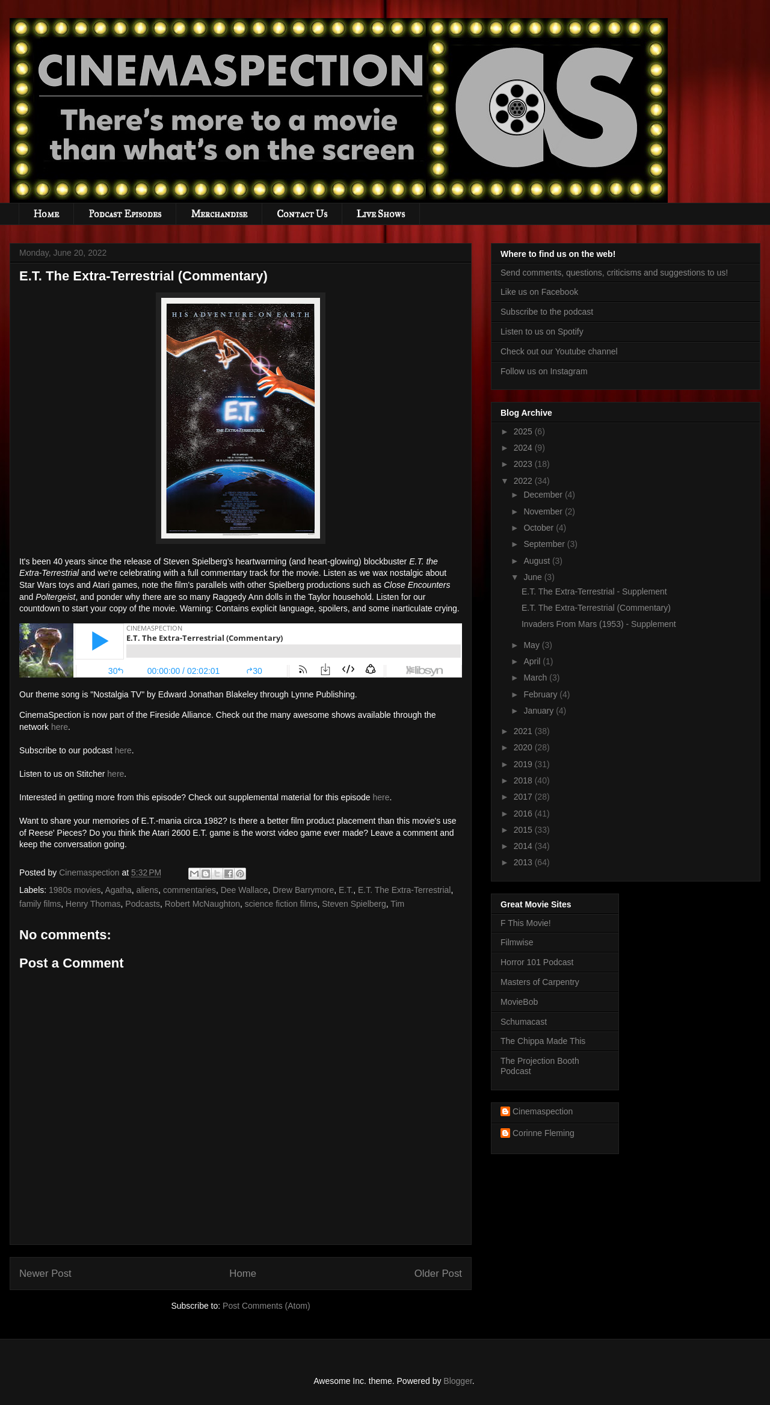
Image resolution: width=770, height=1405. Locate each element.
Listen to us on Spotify (542, 331)
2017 (524, 796)
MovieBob (519, 1002)
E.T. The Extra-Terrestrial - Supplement (594, 591)
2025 (524, 431)
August (537, 561)
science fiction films (281, 904)
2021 (524, 731)
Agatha (118, 890)
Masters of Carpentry (539, 982)
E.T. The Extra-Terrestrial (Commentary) (596, 608)
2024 (524, 447)
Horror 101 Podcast (536, 962)
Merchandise (219, 214)
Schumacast (523, 1022)
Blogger (457, 1381)
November (543, 511)
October (539, 528)
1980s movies (74, 890)
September (545, 544)
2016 (524, 813)
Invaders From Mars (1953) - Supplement (599, 624)
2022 (524, 481)
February (541, 694)
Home (46, 214)
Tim (397, 904)
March (536, 677)
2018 (524, 780)
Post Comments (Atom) (266, 1306)
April (533, 661)
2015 (524, 830)
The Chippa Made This (542, 1041)
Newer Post (45, 1273)
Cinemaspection (543, 1111)
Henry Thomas (93, 904)
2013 (524, 862)
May (532, 645)
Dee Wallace (244, 890)
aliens (148, 890)
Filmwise (516, 942)
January (539, 710)
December (543, 494)
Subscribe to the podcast (546, 312)
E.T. (346, 890)
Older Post (438, 1273)
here (59, 727)
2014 (524, 846)
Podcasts (142, 904)
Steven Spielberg (354, 904)
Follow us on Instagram (544, 371)
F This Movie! (525, 923)
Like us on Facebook (539, 292)
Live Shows (381, 214)
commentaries (189, 890)
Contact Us (302, 214)
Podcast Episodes (124, 214)
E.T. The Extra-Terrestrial (404, 890)
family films (40, 904)
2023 (524, 464)
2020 (524, 747)
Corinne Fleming (543, 1133)
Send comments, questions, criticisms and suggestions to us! (614, 272)
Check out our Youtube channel (559, 351)
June (533, 577)
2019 (524, 764)
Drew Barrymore (303, 890)
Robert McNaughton (202, 904)
